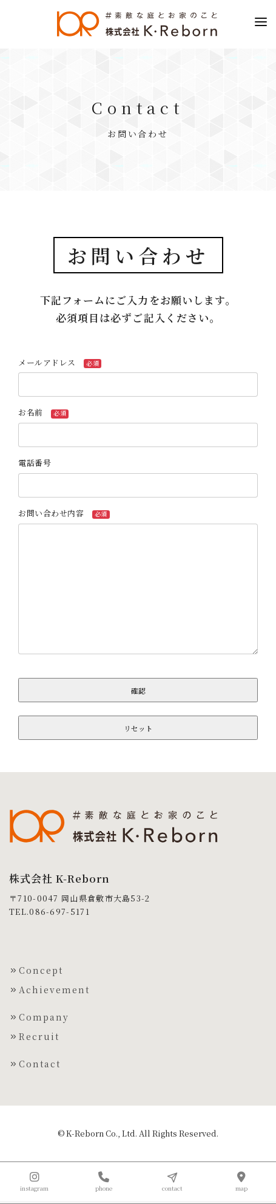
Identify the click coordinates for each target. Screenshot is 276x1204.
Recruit (34, 1036)
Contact (35, 1064)
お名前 (43, 412)
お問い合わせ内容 (64, 513)
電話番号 (38, 462)
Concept (36, 970)
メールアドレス (59, 362)
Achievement (49, 989)
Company (39, 1017)
